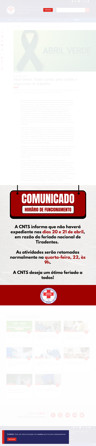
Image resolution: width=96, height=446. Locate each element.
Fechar (12, 439)
